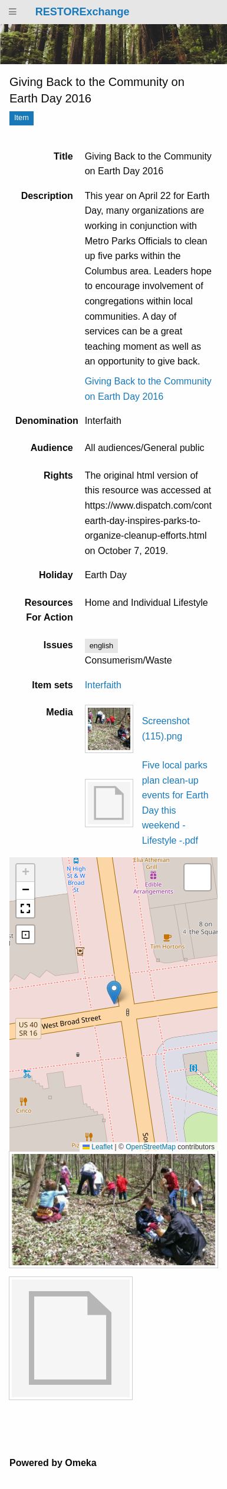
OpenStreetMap (151, 1147)
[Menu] (13, 12)
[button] (114, 992)
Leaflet (98, 1147)
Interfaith (103, 685)
